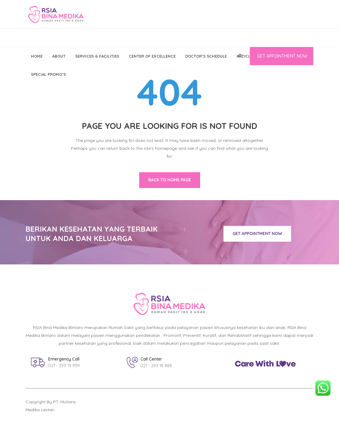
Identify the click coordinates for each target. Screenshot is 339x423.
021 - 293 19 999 (64, 365)
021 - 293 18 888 (156, 365)
